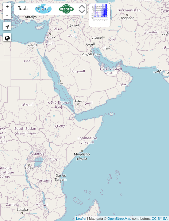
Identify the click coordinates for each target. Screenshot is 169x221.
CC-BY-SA (159, 218)
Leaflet (81, 218)
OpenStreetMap (119, 218)
